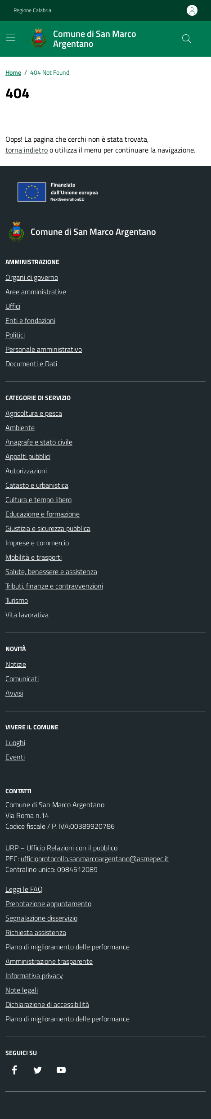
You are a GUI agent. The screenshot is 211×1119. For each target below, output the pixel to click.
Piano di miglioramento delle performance (67, 946)
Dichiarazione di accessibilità (47, 1004)
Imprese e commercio (37, 542)
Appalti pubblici (27, 456)
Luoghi (15, 742)
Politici (15, 334)
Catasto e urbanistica (36, 485)
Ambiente (20, 427)
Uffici (12, 306)
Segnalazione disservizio (41, 917)
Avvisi (14, 693)
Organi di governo (31, 277)
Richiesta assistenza (35, 932)
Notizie (15, 664)
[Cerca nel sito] (187, 38)
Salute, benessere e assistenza (51, 571)
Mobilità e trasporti (33, 557)
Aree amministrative (35, 291)
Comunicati (22, 678)
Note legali (21, 989)
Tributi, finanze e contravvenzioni (54, 585)
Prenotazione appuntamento (48, 903)
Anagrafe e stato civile (38, 441)
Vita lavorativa (27, 614)
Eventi (15, 756)
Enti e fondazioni (30, 320)
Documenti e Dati (31, 363)
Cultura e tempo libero (38, 499)
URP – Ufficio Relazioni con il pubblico (61, 847)
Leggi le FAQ (24, 889)
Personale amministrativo (43, 349)
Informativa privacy (34, 975)
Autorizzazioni (26, 470)
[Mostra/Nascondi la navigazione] (10, 37)
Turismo (16, 600)
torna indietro (26, 149)
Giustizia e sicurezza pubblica (47, 528)
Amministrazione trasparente (49, 961)
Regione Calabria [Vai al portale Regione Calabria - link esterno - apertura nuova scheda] (32, 10)
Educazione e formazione (42, 513)
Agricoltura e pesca (33, 413)
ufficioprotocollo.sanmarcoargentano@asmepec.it (95, 858)
